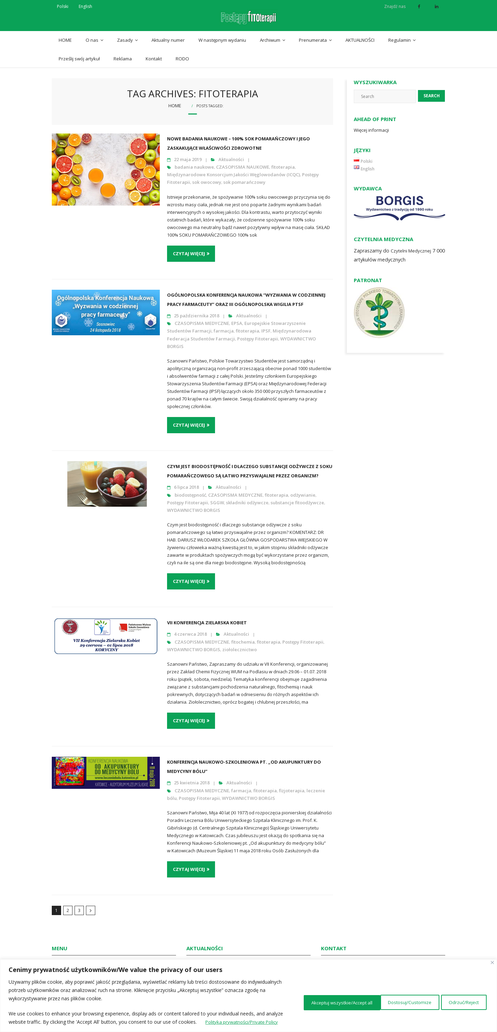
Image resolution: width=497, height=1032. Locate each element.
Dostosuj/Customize (313, 997)
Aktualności (231, 154)
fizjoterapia (291, 786)
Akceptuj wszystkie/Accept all (445, 997)
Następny (90, 906)
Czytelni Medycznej (411, 246)
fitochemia (243, 637)
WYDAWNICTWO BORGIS (193, 505)
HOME (65, 35)
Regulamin (399, 35)
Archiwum (270, 35)
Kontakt (154, 54)
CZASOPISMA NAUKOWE (242, 162)
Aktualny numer (168, 35)
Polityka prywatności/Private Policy (74, 1022)
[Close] (492, 954)
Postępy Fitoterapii (257, 334)
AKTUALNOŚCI (359, 35)
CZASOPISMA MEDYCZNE (202, 318)
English (85, 6)
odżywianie (302, 490)
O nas (92, 35)
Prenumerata (313, 35)
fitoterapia (283, 162)
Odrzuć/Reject (374, 997)
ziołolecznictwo (239, 645)
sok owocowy (206, 178)
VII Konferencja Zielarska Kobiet (207, 618)
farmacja (224, 326)
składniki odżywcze (247, 498)
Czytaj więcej (189, 249)
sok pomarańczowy (244, 178)
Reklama (123, 54)
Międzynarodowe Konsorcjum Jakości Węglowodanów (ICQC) (233, 170)
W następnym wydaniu (222, 35)
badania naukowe (194, 162)
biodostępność (190, 490)
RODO (182, 54)
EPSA (236, 318)
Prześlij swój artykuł (79, 54)
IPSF (266, 326)
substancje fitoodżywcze (297, 498)
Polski (62, 6)
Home (174, 101)
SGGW (217, 498)
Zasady (125, 35)
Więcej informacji (371, 125)
